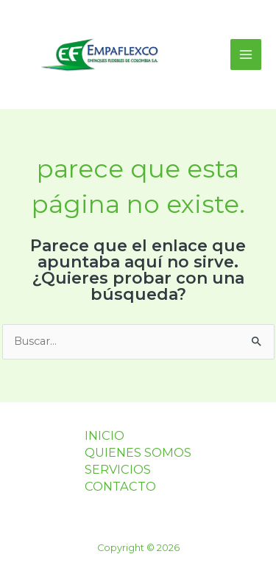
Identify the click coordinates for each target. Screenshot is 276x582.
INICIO (104, 435)
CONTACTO (120, 486)
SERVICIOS (118, 469)
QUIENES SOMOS (138, 452)
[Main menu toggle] (245, 54)
